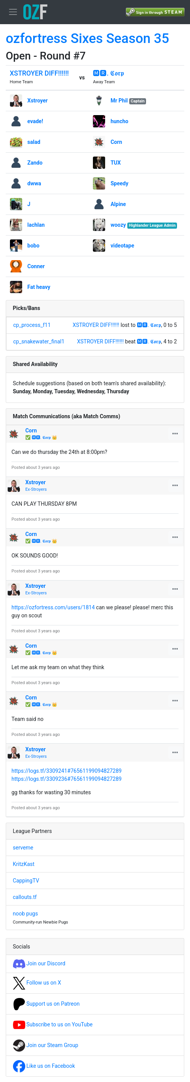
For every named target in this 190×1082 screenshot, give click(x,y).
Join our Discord (39, 963)
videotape (122, 245)
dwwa (34, 183)
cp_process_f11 (32, 325)
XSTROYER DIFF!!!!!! (39, 73)
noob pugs (25, 913)
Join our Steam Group (45, 1045)
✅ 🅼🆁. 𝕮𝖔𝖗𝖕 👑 (41, 437)
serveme (23, 847)
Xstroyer (38, 100)
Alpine (118, 204)
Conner (36, 266)
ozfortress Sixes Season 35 (87, 38)
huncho (119, 121)
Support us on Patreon (46, 1004)
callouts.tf (25, 897)
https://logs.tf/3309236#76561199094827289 (66, 779)
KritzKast (24, 864)
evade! (35, 121)
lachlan (36, 225)
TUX (115, 163)
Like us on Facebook (44, 1066)
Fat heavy (39, 287)
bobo (34, 245)
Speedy (119, 183)
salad (34, 142)
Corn (116, 142)
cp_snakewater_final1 (39, 341)
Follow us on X (37, 983)
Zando (35, 163)
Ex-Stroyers (36, 489)
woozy (118, 225)
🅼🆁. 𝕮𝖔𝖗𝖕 (108, 73)
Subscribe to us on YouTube (53, 1024)
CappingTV (26, 880)
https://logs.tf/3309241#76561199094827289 (66, 771)
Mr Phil (119, 100)
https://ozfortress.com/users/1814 (53, 607)
